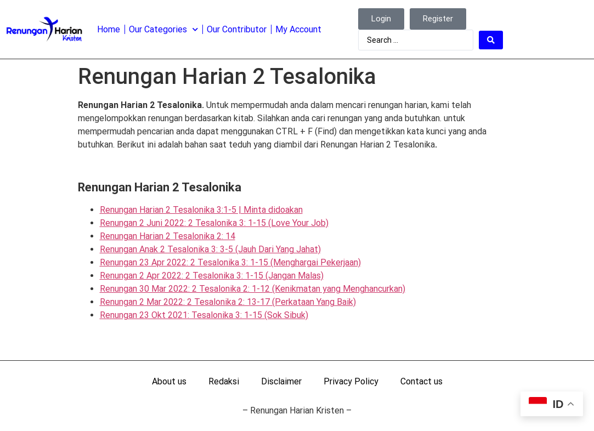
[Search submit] (491, 40)
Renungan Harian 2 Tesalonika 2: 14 (167, 236)
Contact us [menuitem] (421, 381)
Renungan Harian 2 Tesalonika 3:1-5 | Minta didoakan (201, 210)
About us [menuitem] (169, 381)
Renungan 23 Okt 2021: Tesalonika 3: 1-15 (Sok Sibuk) (204, 315)
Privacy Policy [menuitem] (351, 381)
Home (108, 29)
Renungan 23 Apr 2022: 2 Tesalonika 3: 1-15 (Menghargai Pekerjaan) (230, 262)
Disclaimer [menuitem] (281, 381)
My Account (298, 29)
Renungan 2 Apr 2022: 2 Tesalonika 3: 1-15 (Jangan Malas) (212, 275)
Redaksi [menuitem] (223, 381)
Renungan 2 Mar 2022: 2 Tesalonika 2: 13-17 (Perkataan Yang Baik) (228, 302)
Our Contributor (237, 29)
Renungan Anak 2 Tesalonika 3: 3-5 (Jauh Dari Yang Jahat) (210, 249)
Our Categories (163, 29)
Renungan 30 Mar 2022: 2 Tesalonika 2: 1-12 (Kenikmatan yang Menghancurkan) (252, 288)
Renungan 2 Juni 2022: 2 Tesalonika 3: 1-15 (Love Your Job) (214, 223)
